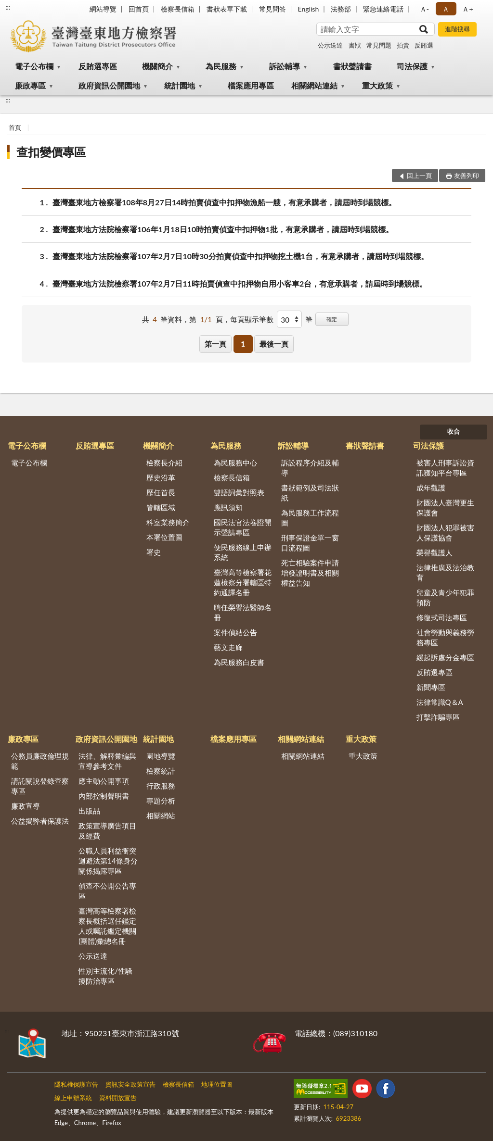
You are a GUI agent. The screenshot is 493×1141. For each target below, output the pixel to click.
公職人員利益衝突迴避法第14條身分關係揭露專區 (107, 860)
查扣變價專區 (51, 152)
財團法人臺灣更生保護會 (445, 507)
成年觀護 (430, 487)
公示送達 (330, 45)
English (308, 9)
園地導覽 (160, 756)
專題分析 (160, 800)
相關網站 (160, 815)
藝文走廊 (228, 647)
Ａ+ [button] (467, 9)
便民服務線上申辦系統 (243, 552)
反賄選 (424, 45)
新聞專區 (430, 687)
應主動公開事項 (103, 781)
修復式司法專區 (441, 617)
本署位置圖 (164, 537)
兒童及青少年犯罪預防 (445, 597)
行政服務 (160, 785)
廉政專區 (30, 85)
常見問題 (378, 45)
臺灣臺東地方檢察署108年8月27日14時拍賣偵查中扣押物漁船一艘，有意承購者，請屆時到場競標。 (224, 202)
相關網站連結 (314, 85)
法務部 (341, 9)
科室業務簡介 (168, 522)
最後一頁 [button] (273, 343)
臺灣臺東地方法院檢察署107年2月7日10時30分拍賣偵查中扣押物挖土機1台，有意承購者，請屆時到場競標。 (240, 256)
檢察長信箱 (178, 9)
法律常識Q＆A (439, 702)
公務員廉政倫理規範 (40, 761)
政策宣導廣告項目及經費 (107, 830)
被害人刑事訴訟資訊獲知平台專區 (445, 467)
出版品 (89, 810)
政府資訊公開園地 (109, 85)
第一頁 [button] (215, 343)
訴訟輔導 (284, 66)
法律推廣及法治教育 (445, 572)
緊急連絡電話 (383, 9)
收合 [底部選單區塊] (453, 431)
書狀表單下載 (227, 9)
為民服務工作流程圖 (310, 517)
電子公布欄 (34, 66)
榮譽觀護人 (434, 552)
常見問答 (272, 9)
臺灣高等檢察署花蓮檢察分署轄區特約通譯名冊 (243, 582)
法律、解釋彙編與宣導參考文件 (107, 761)
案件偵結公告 (235, 632)
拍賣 (403, 45)
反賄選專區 (97, 66)
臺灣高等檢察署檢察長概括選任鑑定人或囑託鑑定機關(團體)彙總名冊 (107, 925)
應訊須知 (228, 507)
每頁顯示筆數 (251, 319)
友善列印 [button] (466, 175)
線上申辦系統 (73, 1098)
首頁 (15, 127)
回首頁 (139, 9)
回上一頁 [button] (419, 175)
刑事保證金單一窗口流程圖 (310, 542)
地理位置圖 (217, 1084)
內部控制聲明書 (103, 795)
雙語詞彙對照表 (239, 492)
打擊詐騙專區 (438, 717)
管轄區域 (160, 507)
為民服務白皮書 (239, 662)
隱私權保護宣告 (76, 1084)
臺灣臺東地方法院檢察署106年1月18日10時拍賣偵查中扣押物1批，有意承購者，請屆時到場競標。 (222, 229)
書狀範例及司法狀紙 (310, 492)
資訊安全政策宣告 (130, 1084)
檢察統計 (160, 770)
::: (7, 7)
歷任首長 (160, 492)
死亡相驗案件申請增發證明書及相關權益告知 (310, 572)
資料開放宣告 (118, 1098)
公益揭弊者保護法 (40, 820)
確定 (331, 319)
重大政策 (377, 85)
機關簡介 (157, 66)
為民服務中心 (235, 462)
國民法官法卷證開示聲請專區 (243, 527)
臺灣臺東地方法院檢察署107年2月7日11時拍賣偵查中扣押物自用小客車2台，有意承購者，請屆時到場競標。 (239, 283)
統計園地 (179, 85)
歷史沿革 (160, 477)
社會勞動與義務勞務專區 (445, 637)
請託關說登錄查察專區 (40, 786)
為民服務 (221, 66)
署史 (153, 552)
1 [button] (243, 343)
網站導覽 (103, 9)
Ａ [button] (445, 9)
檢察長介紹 (164, 462)
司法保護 (412, 66)
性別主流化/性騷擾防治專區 (105, 975)
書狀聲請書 (352, 66)
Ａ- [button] (424, 9)
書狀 (355, 45)
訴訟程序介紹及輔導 (310, 467)
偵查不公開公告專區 (107, 890)
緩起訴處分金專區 (445, 657)
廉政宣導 (25, 806)
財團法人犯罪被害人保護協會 (445, 532)
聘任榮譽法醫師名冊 (243, 612)
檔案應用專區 (251, 85)
